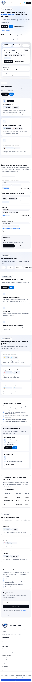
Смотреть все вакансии (8, 175)
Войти (28, 3)
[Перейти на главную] (8, 3)
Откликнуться (8, 61)
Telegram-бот (5, 657)
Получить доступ (16, 606)
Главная (4, 639)
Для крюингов (5, 641)
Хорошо (16, 679)
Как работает (20, 246)
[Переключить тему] (20, 3)
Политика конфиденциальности (9, 670)
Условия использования (7, 668)
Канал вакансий (10, 464)
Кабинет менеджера (6, 643)
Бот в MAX (4, 659)
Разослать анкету (6, 650)
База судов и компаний (7, 652)
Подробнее (10, 101)
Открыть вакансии (9, 246)
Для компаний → (25, 45)
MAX (11, 26)
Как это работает (6, 30)
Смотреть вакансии (19, 26)
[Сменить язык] (24, 3)
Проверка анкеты (6, 648)
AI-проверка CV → (16, 45)
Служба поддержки (6, 663)
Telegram (4, 26)
